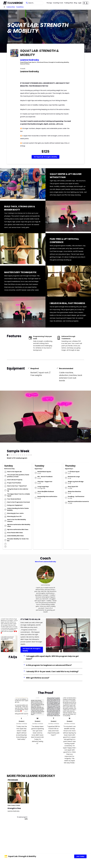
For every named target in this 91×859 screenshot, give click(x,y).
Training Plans (68, 3)
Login (79, 3)
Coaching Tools (58, 3)
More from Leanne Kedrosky (45, 562)
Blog (75, 3)
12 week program (22, 817)
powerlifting (19, 7)
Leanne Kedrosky (29, 59)
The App (49, 3)
